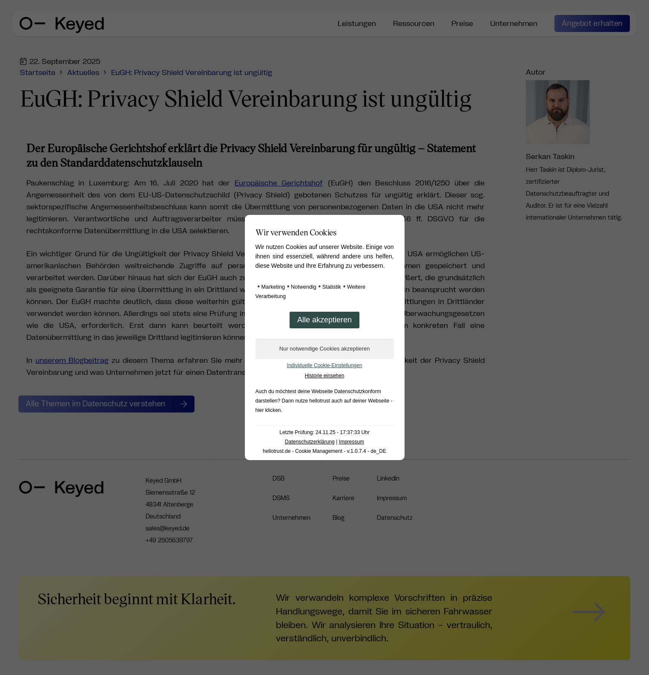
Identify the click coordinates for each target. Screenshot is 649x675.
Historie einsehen (325, 376)
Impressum (351, 442)
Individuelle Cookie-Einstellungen (324, 365)
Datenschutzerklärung (310, 442)
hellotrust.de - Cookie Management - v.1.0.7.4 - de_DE (324, 451)
